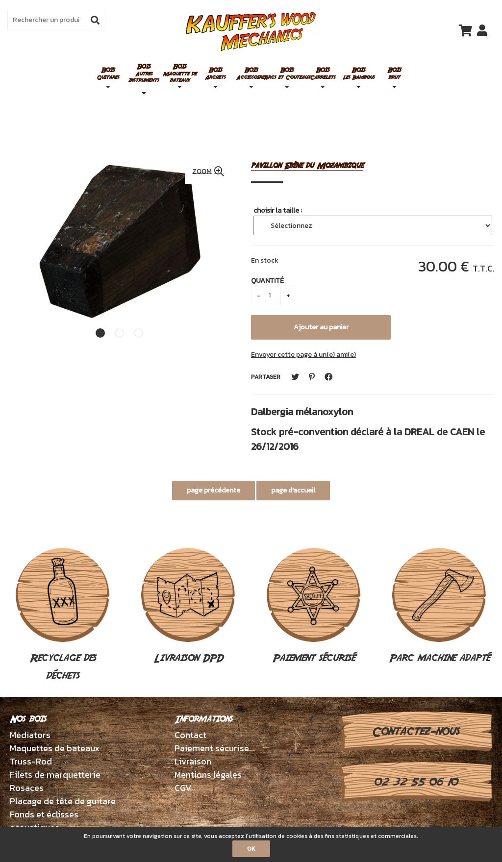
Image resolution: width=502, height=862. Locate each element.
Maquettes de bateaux (55, 748)
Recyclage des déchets (63, 615)
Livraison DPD (188, 606)
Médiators (30, 734)
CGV (183, 787)
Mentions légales (208, 774)
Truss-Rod (31, 761)
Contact (190, 734)
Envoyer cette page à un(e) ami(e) (303, 354)
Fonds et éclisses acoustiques (44, 821)
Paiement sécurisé (314, 606)
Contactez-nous (415, 731)
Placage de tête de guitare (63, 801)
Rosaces (27, 787)
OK (251, 848)
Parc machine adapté (439, 606)
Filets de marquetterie (55, 774)
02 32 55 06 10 (415, 782)
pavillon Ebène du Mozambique (307, 166)
